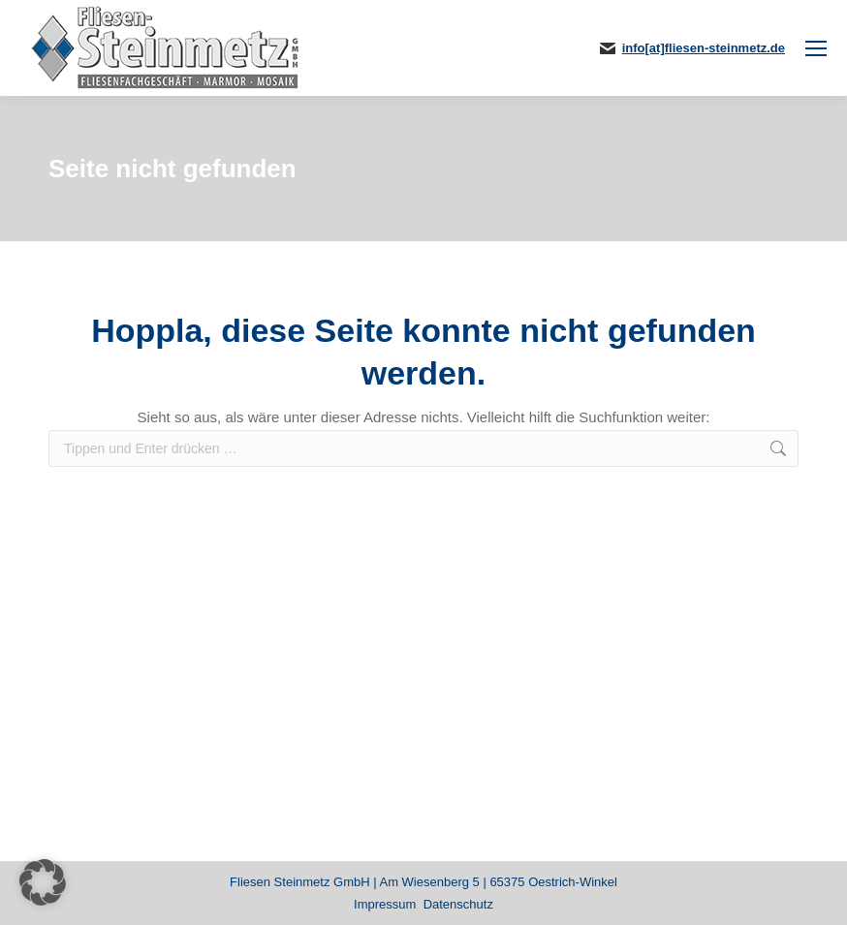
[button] (42, 882)
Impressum (385, 904)
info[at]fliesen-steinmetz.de (703, 48)
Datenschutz (458, 904)
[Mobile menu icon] (816, 48)
